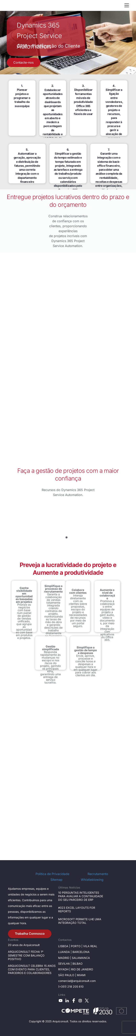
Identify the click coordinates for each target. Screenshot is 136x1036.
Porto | (77, 946)
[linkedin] (67, 1000)
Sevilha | (65, 963)
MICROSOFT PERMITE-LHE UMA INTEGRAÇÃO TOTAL (79, 920)
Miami (81, 975)
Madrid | (65, 957)
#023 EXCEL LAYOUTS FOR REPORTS (76, 909)
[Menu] (127, 5)
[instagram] (80, 1000)
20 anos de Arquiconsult (24, 945)
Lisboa (63, 946)
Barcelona (81, 952)
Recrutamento (98, 874)
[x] (86, 1000)
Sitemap (56, 880)
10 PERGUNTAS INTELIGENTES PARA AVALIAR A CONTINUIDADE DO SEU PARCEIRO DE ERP (80, 896)
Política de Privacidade (52, 874)
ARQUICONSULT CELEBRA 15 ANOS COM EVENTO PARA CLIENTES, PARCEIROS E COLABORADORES (32, 969)
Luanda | (65, 952)
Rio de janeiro (81, 969)
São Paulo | (67, 975)
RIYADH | (64, 969)
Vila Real (90, 946)
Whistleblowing (92, 880)
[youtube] (60, 1000)
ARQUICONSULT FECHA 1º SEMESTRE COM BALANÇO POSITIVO (26, 955)
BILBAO (77, 963)
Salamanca (81, 957)
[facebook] (73, 1000)
